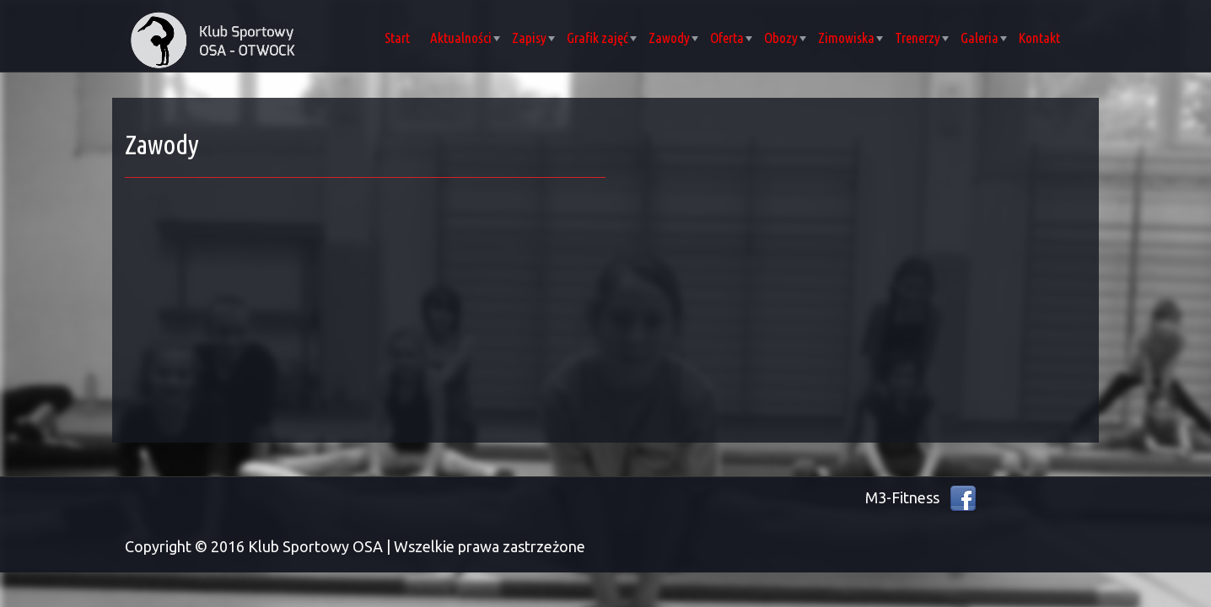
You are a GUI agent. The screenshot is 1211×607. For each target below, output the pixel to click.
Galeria (984, 38)
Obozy (785, 38)
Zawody (673, 38)
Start (397, 38)
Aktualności (465, 38)
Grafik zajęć (602, 38)
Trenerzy (922, 38)
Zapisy (533, 38)
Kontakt (1039, 38)
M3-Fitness (902, 497)
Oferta (731, 38)
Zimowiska (850, 38)
